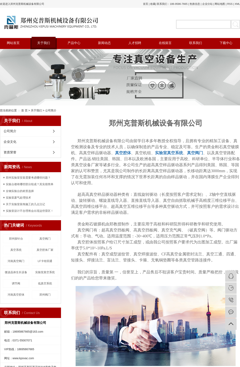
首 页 (24, 110)
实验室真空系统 (45, 272)
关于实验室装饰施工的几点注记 (25, 204)
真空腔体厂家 (45, 249)
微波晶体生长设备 (16, 272)
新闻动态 (104, 43)
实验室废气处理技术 (18, 197)
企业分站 (207, 3)
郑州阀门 (45, 294)
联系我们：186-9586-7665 (172, 3)
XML (237, 3)
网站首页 (13, 43)
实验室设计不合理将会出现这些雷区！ (29, 210)
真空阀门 (45, 238)
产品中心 (74, 43)
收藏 (152, 3)
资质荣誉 (10, 152)
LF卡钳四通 (45, 261)
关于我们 (43, 43)
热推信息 (195, 3)
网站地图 (220, 3)
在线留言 (165, 43)
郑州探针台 (16, 238)
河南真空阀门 (16, 261)
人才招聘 (134, 43)
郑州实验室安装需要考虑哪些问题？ (28, 177)
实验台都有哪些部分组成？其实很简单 (29, 184)
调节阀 (16, 283)
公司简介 (10, 131)
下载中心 (226, 43)
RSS (230, 3)
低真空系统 (45, 283)
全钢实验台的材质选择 (20, 191)
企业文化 (10, 141)
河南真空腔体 (16, 294)
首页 (145, 3)
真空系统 (16, 249)
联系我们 (195, 43)
